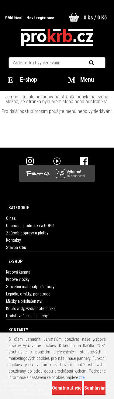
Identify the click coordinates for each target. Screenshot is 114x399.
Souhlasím (94, 388)
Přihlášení (14, 17)
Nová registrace (40, 17)
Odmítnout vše (67, 388)
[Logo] (57, 37)
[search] (99, 63)
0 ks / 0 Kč (95, 17)
